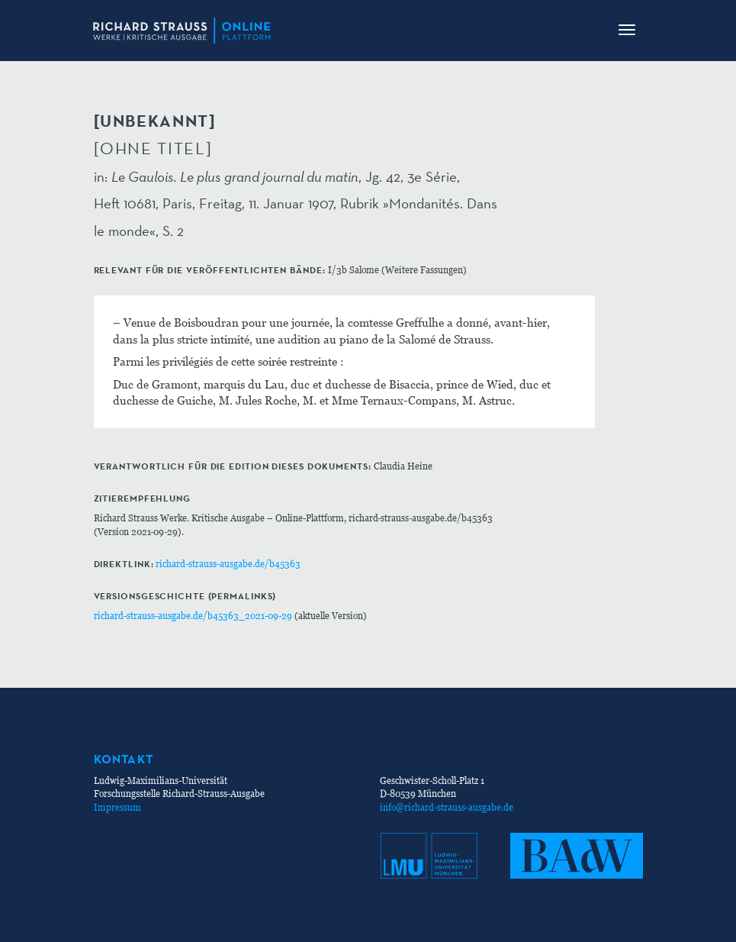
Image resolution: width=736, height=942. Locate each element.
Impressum (117, 807)
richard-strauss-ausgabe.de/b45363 (228, 563)
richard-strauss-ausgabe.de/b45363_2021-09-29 (193, 615)
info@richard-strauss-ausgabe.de (446, 807)
